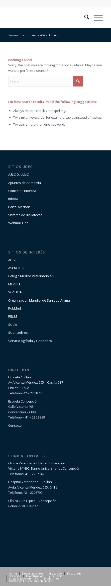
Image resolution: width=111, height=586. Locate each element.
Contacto (15, 425)
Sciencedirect (18, 332)
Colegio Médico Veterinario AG (31, 276)
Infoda (13, 198)
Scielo (12, 324)
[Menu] (96, 18)
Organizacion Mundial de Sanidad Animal (39, 300)
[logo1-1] (46, 18)
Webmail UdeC (19, 223)
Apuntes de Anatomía (24, 182)
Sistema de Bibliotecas (25, 215)
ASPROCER (16, 268)
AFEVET (13, 260)
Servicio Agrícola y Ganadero (30, 340)
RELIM (12, 316)
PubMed (14, 308)
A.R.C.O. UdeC (18, 174)
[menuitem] (84, 18)
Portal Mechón (19, 207)
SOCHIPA (15, 292)
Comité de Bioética (22, 190)
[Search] (84, 18)
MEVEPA (14, 284)
